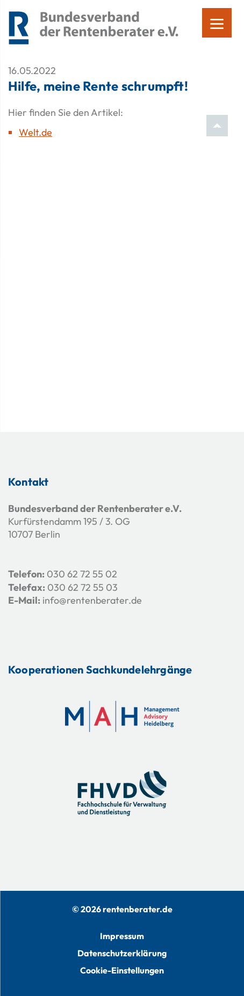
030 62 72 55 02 (82, 574)
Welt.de (35, 132)
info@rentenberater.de (92, 600)
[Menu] (217, 23)
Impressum (122, 936)
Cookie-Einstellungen (122, 970)
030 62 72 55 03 (82, 587)
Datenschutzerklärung (122, 953)
